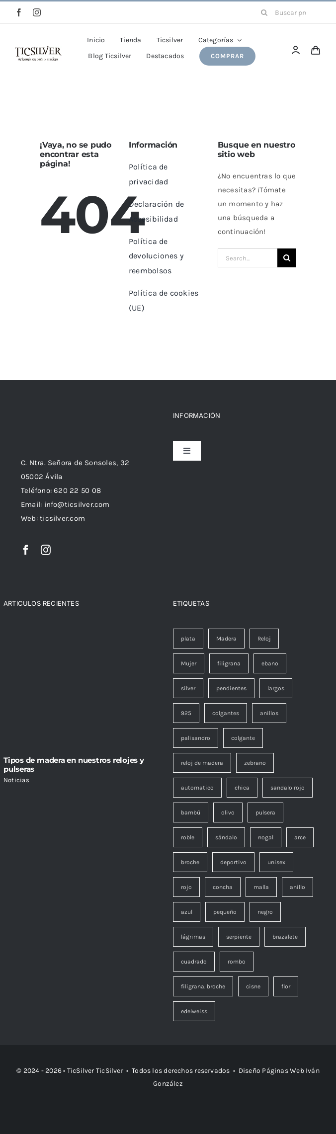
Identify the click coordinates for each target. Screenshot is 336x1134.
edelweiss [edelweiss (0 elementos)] (194, 1011)
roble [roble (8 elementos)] (187, 837)
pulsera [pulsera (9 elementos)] (265, 812)
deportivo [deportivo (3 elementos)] (233, 862)
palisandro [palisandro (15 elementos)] (195, 737)
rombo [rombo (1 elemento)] (237, 961)
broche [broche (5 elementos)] (190, 862)
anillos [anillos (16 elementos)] (269, 713)
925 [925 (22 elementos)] (186, 713)
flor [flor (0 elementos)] (285, 986)
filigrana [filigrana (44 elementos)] (229, 663)
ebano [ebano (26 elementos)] (269, 663)
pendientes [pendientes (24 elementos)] (231, 688)
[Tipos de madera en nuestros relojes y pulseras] (83, 688)
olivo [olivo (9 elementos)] (228, 812)
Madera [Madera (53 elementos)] (226, 638)
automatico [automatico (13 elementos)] (197, 787)
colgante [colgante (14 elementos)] (243, 737)
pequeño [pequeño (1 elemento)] (225, 911)
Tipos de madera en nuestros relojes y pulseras (73, 764)
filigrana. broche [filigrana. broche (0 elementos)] (203, 986)
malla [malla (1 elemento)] (261, 887)
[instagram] (37, 12)
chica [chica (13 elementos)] (242, 787)
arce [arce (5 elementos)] (300, 837)
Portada (116, 88)
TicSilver (109, 1070)
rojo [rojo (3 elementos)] (186, 887)
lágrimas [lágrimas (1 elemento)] (193, 936)
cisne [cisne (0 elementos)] (253, 986)
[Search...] (247, 257)
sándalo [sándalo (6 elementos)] (226, 837)
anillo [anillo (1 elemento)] (297, 887)
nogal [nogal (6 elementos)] (265, 837)
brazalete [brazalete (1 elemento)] (285, 936)
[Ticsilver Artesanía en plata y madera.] (38, 49)
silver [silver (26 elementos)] (188, 688)
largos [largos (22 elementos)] (275, 688)
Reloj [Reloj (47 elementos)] (264, 638)
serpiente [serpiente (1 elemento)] (239, 936)
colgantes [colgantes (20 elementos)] (225, 713)
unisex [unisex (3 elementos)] (276, 862)
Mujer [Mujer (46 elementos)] (188, 663)
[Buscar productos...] (287, 12)
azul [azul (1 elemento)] (186, 911)
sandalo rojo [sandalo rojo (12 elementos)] (287, 787)
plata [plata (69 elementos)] (188, 638)
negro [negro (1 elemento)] (265, 911)
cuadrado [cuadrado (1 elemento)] (194, 961)
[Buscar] (263, 12)
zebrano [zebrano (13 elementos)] (255, 762)
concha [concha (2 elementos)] (223, 887)
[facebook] (19, 12)
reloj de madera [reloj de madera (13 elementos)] (202, 762)
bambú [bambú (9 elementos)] (190, 812)
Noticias (16, 780)
